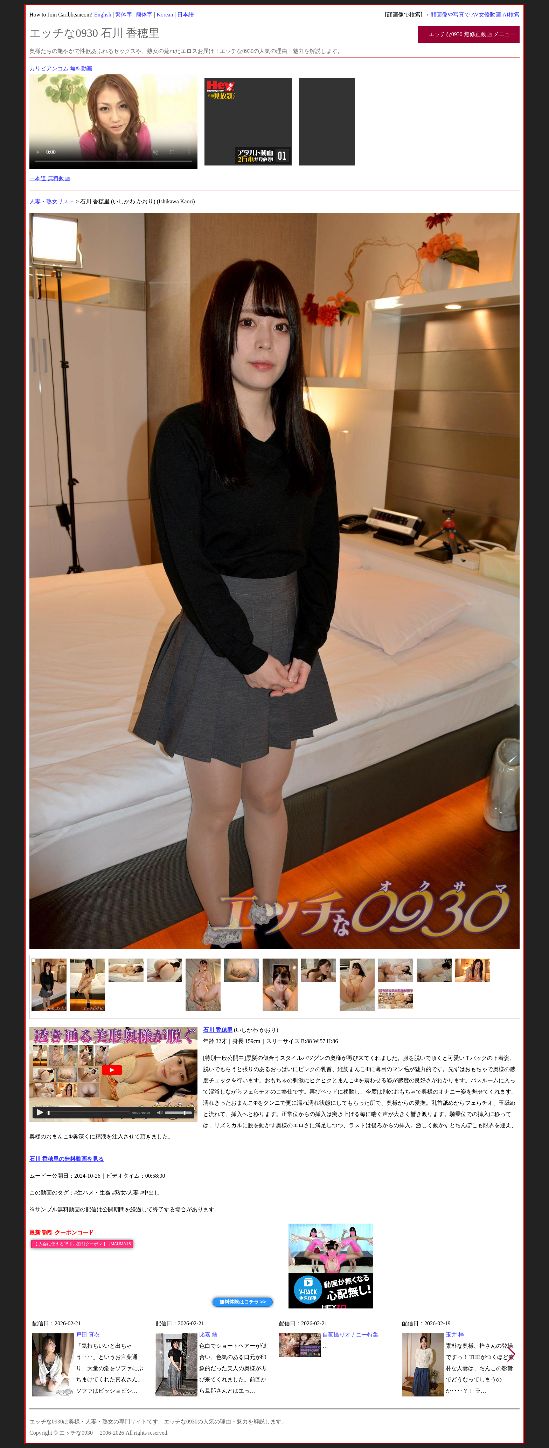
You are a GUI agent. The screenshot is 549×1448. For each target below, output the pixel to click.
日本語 (185, 15)
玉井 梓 (455, 1335)
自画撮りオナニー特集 (350, 1335)
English (102, 15)
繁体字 (123, 15)
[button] (511, 1354)
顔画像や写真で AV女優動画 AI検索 (475, 15)
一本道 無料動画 (49, 178)
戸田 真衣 (88, 1335)
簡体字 (144, 15)
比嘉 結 (208, 1335)
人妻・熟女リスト (51, 201)
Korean (165, 15)
